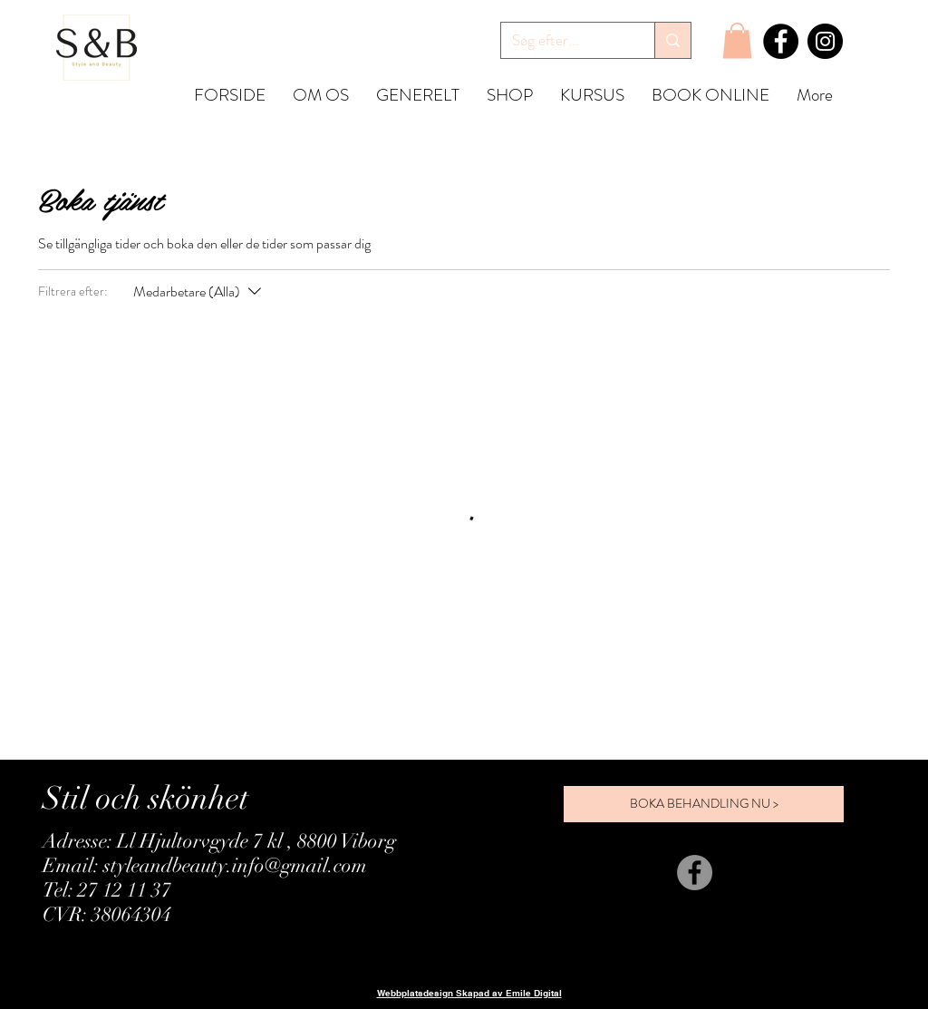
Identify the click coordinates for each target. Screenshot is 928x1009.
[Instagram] (825, 41)
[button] (737, 40)
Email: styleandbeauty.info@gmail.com (205, 865)
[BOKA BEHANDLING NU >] (704, 804)
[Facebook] (780, 41)
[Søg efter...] (564, 41)
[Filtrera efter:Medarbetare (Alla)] (199, 292)
